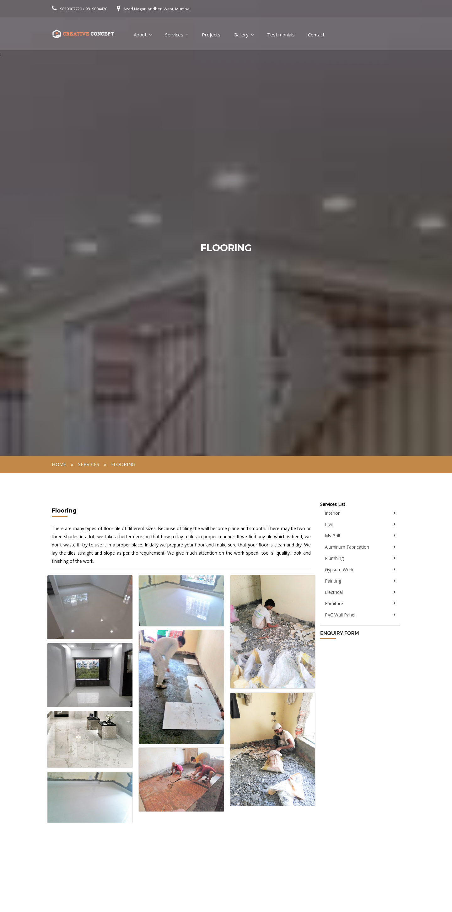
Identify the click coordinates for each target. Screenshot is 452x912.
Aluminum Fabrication (347, 547)
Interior (332, 513)
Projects (211, 34)
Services (174, 34)
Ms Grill (332, 536)
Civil (329, 524)
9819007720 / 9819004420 (83, 9)
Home (59, 464)
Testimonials (281, 34)
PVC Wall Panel (340, 615)
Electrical (334, 592)
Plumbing (334, 558)
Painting (333, 581)
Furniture (334, 603)
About (140, 34)
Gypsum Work (339, 570)
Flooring (123, 464)
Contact (316, 34)
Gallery (241, 34)
